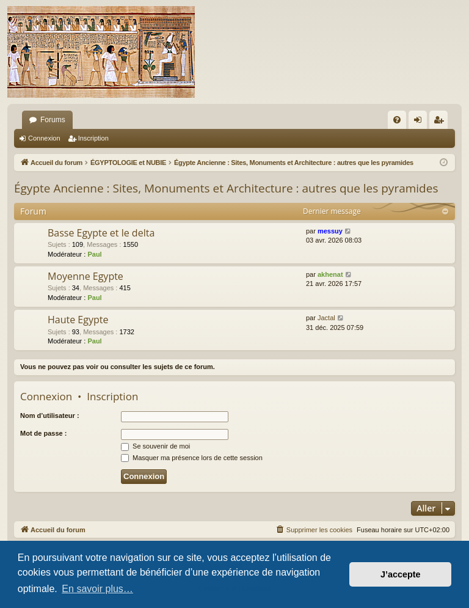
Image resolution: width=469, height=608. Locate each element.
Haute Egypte (78, 319)
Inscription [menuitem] (441, 122)
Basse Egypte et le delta (101, 233)
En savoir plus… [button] (97, 589)
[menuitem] (397, 120)
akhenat (330, 274)
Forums (52, 119)
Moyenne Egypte (85, 276)
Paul (94, 254)
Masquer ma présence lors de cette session (192, 457)
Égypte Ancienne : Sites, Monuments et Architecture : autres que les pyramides (226, 188)
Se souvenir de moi (155, 446)
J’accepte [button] (400, 574)
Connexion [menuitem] (420, 122)
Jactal (326, 317)
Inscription (93, 138)
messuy (330, 231)
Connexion (44, 138)
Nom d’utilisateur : (49, 415)
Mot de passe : (43, 433)
